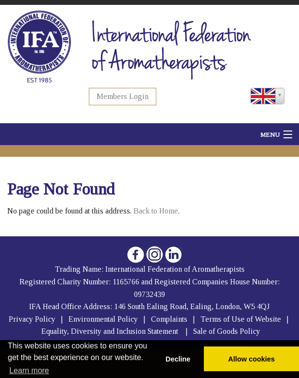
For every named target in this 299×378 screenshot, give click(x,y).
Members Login (123, 96)
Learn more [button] (29, 370)
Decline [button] (178, 359)
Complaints (170, 319)
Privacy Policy (32, 319)
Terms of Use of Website (240, 319)
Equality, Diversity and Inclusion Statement (109, 331)
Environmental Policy (104, 319)
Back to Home (155, 211)
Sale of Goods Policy (226, 331)
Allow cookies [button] (251, 359)
